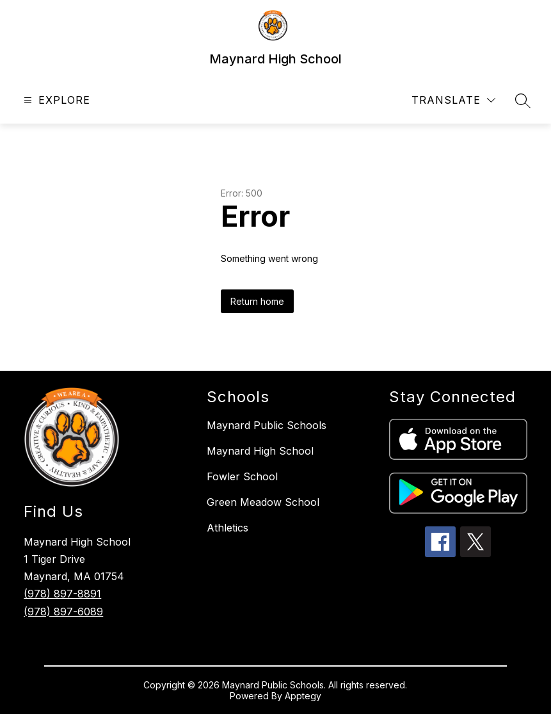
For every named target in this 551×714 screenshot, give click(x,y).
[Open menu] (55, 100)
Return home (257, 301)
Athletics (227, 527)
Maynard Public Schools (266, 425)
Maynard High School (260, 450)
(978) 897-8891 (62, 593)
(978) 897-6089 (63, 611)
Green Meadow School (263, 502)
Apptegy (303, 695)
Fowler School (242, 476)
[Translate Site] (453, 100)
